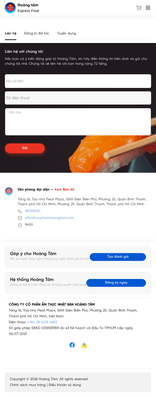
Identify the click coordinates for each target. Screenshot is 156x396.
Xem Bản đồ (64, 190)
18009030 (32, 211)
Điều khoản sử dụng (65, 385)
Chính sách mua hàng (27, 385)
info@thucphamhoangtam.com (49, 218)
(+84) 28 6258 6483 (42, 322)
